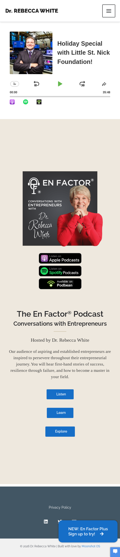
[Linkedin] (46, 521)
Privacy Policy (60, 507)
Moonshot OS (91, 546)
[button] (88, 531)
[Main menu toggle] (108, 11)
